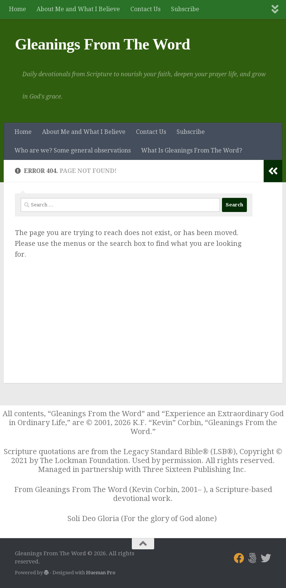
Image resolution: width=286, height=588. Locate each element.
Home (17, 9)
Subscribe (185, 9)
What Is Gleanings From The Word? (191, 150)
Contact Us (145, 9)
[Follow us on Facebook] (239, 558)
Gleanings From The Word (102, 44)
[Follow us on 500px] (252, 558)
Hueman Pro (100, 572)
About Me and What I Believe (78, 9)
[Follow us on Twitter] (266, 558)
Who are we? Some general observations (73, 150)
